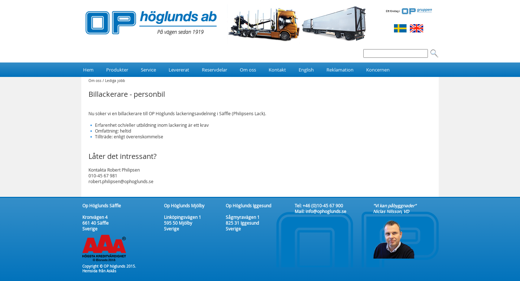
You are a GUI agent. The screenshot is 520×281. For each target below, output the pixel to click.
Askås (111, 271)
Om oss (94, 80)
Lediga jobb (115, 80)
